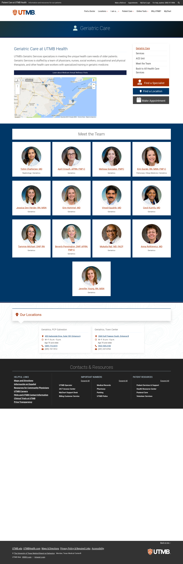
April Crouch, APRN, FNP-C (71, 169)
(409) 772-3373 (51, 346)
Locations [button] (103, 11)
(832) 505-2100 (104, 346)
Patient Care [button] (128, 11)
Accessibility (98, 548)
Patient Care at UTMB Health (14, 2)
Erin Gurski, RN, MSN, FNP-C (151, 169)
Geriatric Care (143, 48)
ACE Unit (140, 58)
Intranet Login (39, 557)
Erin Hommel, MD (71, 207)
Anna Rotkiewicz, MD (151, 246)
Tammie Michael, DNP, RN (31, 246)
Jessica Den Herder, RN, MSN (31, 207)
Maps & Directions (50, 548)
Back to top (165, 543)
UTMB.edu (17, 548)
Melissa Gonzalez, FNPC (111, 169)
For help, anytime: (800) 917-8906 (164, 3)
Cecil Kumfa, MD (151, 207)
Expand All (85, 381)
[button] (178, 3)
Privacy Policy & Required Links (75, 548)
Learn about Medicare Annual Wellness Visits (70, 73)
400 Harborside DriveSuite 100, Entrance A (62, 336)
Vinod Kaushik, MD (111, 207)
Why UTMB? (156, 11)
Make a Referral (120, 3)
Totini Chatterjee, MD (31, 169)
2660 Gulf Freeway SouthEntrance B (113, 336)
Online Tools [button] (142, 11)
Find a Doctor (89, 11)
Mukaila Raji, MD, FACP (111, 246)
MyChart (167, 11)
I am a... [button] (115, 11)
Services (140, 53)
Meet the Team (143, 63)
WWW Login (26, 557)
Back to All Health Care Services (147, 70)
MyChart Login (145, 3)
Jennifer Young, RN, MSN (91, 288)
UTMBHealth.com (31, 548)
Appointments (133, 3)
